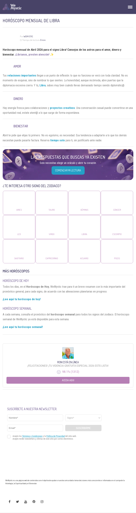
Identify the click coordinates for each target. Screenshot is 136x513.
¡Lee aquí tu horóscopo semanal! (23, 327)
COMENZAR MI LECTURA (68, 170)
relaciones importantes (21, 75)
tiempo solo (57, 140)
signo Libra (59, 49)
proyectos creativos (62, 108)
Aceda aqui (68, 380)
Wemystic (28, 36)
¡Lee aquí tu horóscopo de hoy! (22, 299)
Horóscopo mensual (14, 49)
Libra (43, 85)
